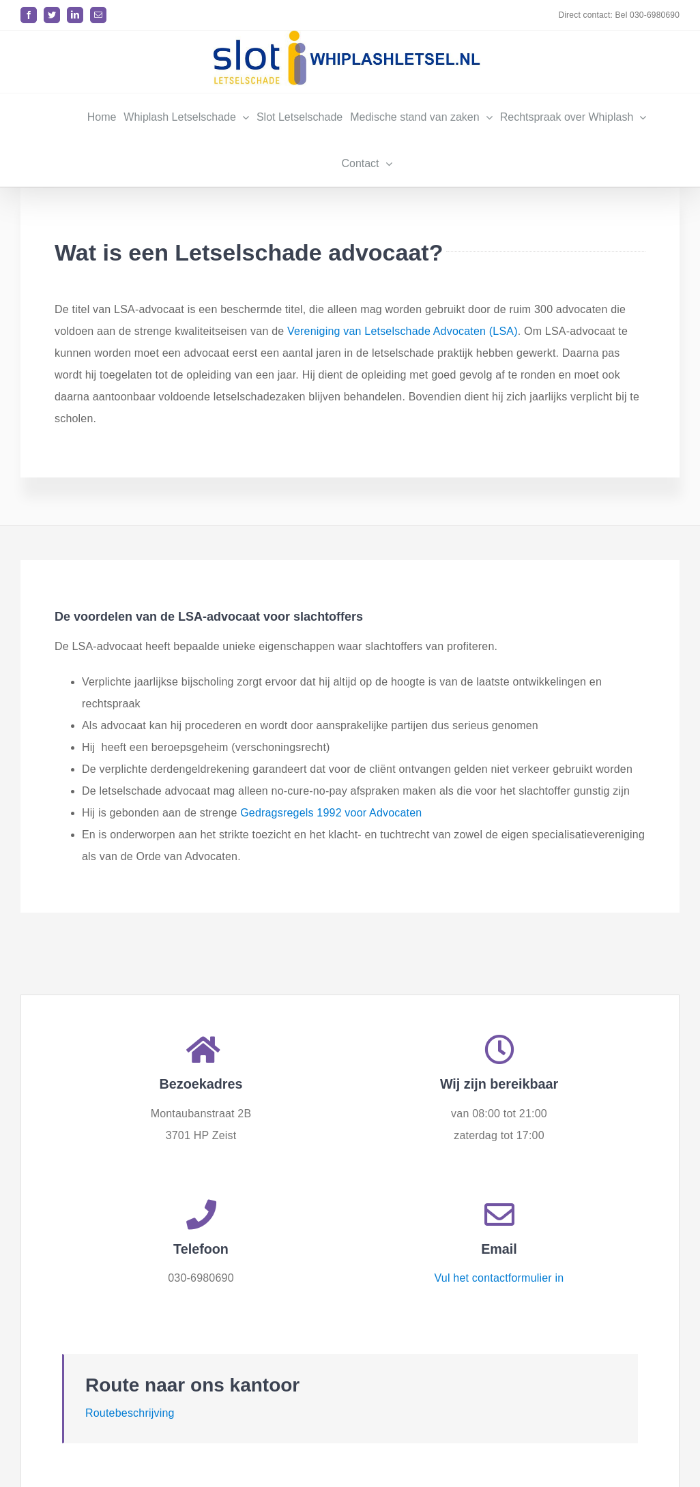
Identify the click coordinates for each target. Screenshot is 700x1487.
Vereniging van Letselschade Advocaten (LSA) (402, 331)
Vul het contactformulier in (499, 1275)
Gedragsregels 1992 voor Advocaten (331, 813)
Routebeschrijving (130, 1410)
